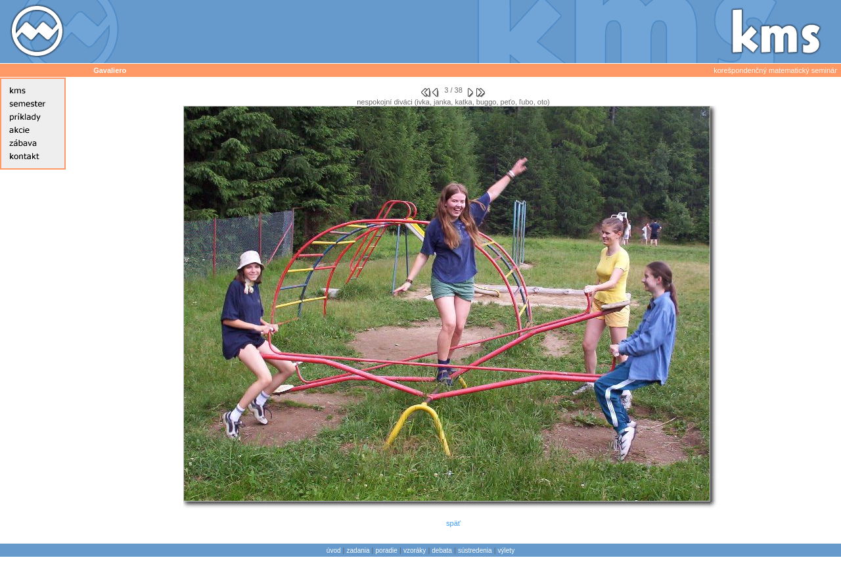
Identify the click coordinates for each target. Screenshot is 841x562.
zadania (358, 550)
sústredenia (475, 550)
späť (453, 523)
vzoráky (414, 550)
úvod (334, 550)
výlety (506, 550)
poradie (387, 550)
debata (442, 550)
